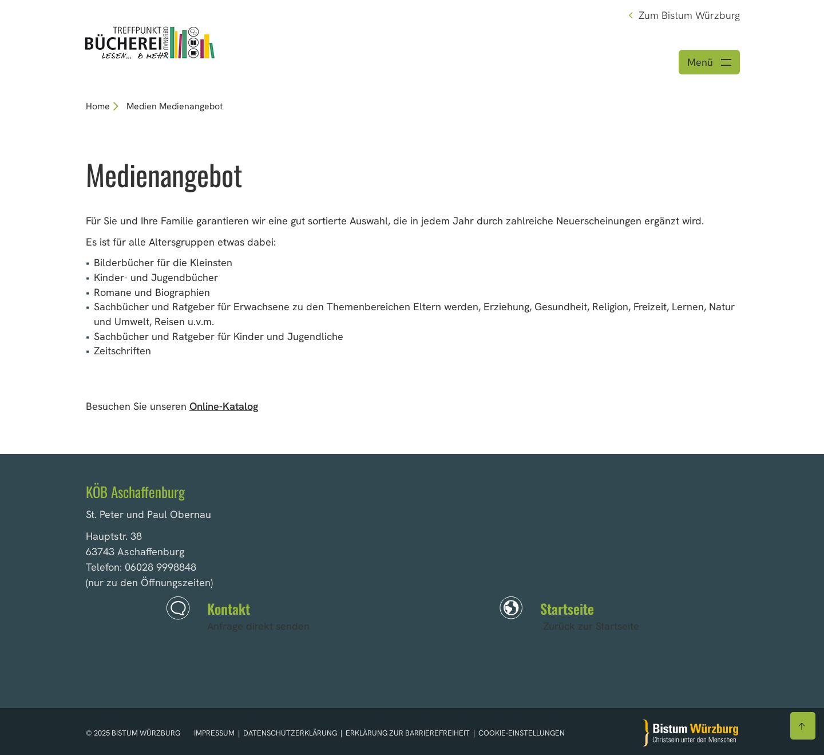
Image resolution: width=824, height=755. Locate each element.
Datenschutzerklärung (291, 733)
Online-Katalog (223, 406)
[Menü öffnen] (709, 62)
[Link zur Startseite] (150, 41)
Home (98, 106)
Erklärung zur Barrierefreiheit (408, 733)
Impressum (215, 733)
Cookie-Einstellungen (521, 733)
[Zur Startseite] (690, 733)
